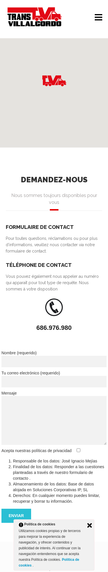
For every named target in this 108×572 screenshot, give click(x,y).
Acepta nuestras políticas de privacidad (37, 450)
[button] (54, 80)
